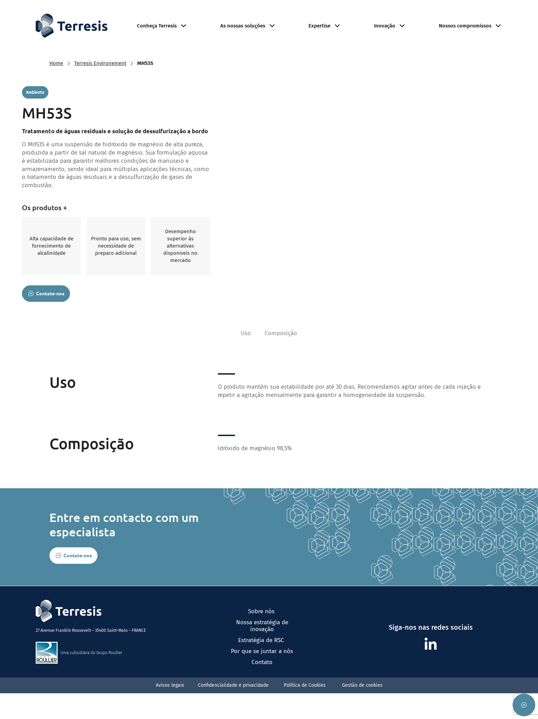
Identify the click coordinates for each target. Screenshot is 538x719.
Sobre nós (262, 637)
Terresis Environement (100, 78)
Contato (262, 688)
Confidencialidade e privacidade (234, 711)
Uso (246, 359)
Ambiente (412, 13)
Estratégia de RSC (262, 666)
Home (56, 78)
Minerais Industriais (365, 13)
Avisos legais (170, 711)
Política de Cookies (306, 711)
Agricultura (279, 13)
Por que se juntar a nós (262, 677)
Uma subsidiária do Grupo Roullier (91, 678)
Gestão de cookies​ (362, 711)
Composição (281, 359)
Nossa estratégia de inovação (262, 652)
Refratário (316, 13)
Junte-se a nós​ (459, 13)
